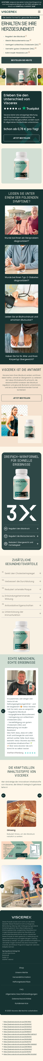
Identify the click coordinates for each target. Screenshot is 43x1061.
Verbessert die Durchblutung (21, 581)
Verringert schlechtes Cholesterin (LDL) (22, 44)
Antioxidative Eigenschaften (21, 605)
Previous (4, 77)
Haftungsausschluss (21, 981)
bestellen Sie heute (21, 60)
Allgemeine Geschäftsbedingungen (21, 994)
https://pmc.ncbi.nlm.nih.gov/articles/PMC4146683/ (20, 1044)
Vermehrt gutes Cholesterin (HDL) (19, 48)
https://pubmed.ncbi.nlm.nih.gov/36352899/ (18, 1039)
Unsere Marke (21, 972)
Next (39, 77)
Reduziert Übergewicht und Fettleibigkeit (23, 543)
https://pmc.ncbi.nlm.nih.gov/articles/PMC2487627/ (20, 1034)
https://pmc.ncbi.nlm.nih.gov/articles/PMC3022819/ (20, 1054)
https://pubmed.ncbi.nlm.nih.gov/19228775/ (17, 1042)
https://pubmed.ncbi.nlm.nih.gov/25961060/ (18, 1049)
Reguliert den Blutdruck (15, 36)
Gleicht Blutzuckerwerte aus (17, 40)
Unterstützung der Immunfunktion (21, 613)
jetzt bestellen (21, 138)
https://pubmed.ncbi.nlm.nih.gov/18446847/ (17, 1032)
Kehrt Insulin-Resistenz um (16, 53)
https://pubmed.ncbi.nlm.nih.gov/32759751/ (17, 1052)
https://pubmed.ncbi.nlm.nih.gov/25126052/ (18, 1027)
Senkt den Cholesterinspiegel (21, 573)
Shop (21, 967)
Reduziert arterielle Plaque (21, 589)
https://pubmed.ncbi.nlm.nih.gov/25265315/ (18, 1024)
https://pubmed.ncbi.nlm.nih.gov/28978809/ (18, 1047)
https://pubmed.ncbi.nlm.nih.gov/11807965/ (17, 1022)
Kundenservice (21, 1003)
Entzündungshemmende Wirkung (21, 597)
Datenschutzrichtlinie (21, 998)
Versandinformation (21, 977)
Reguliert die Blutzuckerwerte (23, 536)
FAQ (21, 989)
